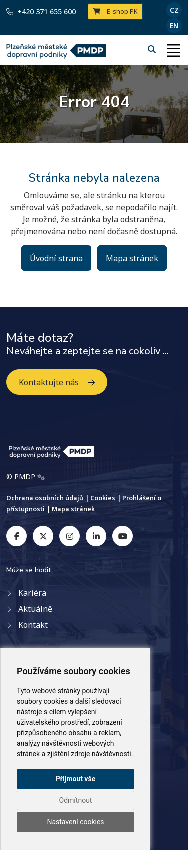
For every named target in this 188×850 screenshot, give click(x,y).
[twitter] (43, 536)
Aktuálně (35, 608)
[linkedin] (96, 536)
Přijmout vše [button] (75, 779)
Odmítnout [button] (75, 800)
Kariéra (32, 592)
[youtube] (122, 536)
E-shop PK (115, 11)
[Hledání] (153, 49)
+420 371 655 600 (41, 11)
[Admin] (41, 477)
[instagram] (69, 536)
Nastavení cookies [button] (75, 822)
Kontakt (33, 624)
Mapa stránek (132, 258)
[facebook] (16, 536)
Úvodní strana (56, 258)
